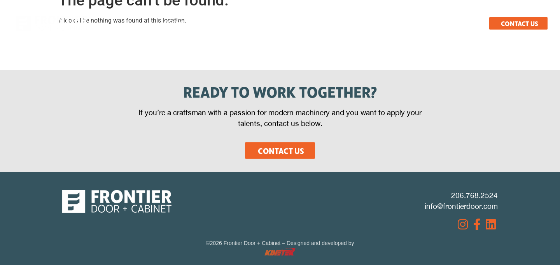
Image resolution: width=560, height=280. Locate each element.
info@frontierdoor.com (461, 206)
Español (467, 23)
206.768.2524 (474, 195)
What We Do (229, 23)
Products (281, 23)
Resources (331, 23)
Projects (379, 23)
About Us (178, 23)
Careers (424, 23)
